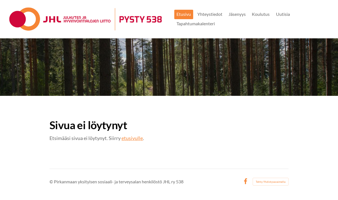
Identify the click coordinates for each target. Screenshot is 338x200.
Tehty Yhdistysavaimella (270, 181)
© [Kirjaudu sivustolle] (51, 181)
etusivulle (132, 138)
